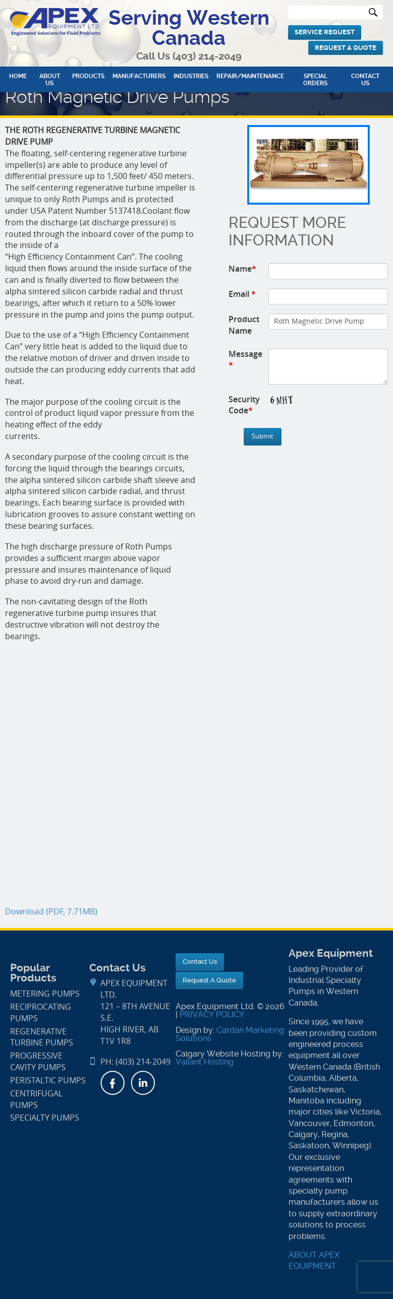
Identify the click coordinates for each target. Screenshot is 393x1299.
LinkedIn (143, 1083)
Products (88, 76)
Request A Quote (345, 47)
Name (242, 268)
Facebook (112, 1083)
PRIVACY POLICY (212, 1014)
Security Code (244, 405)
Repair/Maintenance (250, 76)
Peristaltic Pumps (48, 1080)
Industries (191, 76)
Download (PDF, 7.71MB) (51, 911)
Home (18, 76)
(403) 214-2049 (207, 56)
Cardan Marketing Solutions (230, 1034)
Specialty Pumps (44, 1118)
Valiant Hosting (205, 1062)
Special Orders (315, 80)
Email (242, 293)
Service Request (325, 32)
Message (245, 359)
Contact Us (365, 80)
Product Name (244, 325)
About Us (49, 80)
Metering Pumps (45, 994)
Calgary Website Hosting (223, 1054)
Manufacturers (139, 76)
